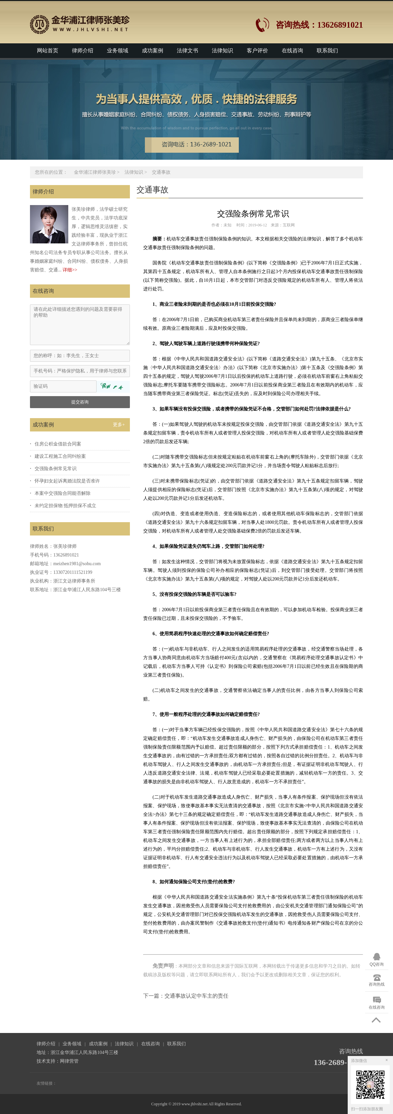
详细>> (70, 269)
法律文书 (187, 50)
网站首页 (47, 50)
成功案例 (152, 50)
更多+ (119, 424)
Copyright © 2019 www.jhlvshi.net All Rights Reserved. (196, 1104)
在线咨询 (292, 50)
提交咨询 (80, 401)
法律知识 (222, 50)
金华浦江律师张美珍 (95, 172)
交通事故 (161, 172)
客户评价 (257, 50)
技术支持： (48, 1061)
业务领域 (117, 50)
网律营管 (69, 1061)
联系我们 (327, 50)
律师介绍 (82, 50)
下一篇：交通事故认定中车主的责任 (185, 996)
